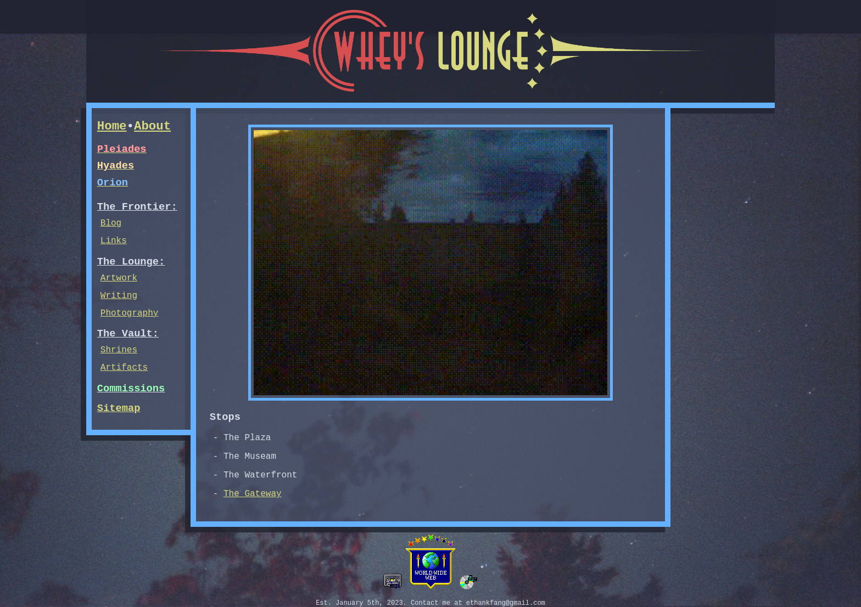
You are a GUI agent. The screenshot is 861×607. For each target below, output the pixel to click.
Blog (110, 223)
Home (112, 126)
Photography (129, 313)
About (152, 126)
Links (113, 241)
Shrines (118, 350)
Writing (118, 296)
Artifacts (124, 368)
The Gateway (252, 494)
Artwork (118, 278)
